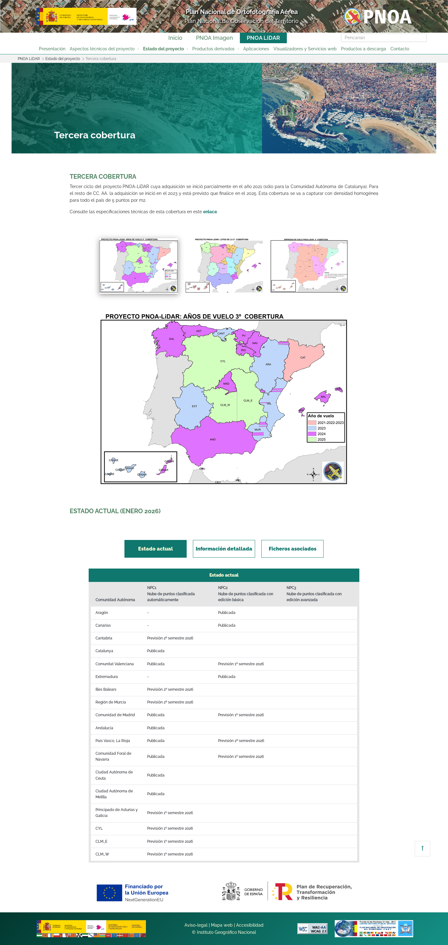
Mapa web (222, 925)
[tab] (155, 549)
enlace (210, 211)
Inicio (175, 38)
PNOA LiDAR (263, 38)
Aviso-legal (196, 925)
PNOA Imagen (214, 38)
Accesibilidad (250, 925)
